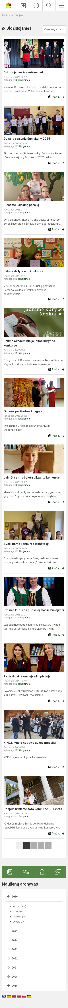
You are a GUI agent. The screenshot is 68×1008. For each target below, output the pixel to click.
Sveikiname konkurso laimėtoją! (26, 544)
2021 (15, 967)
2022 (15, 958)
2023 (15, 949)
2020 (15, 976)
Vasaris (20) (19, 916)
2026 (15, 896)
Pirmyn (48, 845)
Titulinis (6, 15)
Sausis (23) (18, 922)
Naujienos (20, 15)
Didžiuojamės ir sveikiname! (23, 72)
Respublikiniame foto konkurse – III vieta (33, 809)
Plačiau (56, 96)
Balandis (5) (19, 906)
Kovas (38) (18, 911)
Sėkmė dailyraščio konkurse (23, 271)
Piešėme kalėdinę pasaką (21, 205)
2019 (15, 985)
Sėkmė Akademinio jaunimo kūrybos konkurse (29, 343)
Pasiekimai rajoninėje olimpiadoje (27, 676)
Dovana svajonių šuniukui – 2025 (27, 138)
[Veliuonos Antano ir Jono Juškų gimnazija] (8, 5)
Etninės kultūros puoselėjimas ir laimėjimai (34, 610)
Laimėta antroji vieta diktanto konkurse (32, 477)
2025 (15, 931)
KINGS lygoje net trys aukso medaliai (30, 742)
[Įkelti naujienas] (23, 5)
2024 (15, 940)
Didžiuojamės (22, 80)
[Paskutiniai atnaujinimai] (36, 5)
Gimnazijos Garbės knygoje (23, 411)
